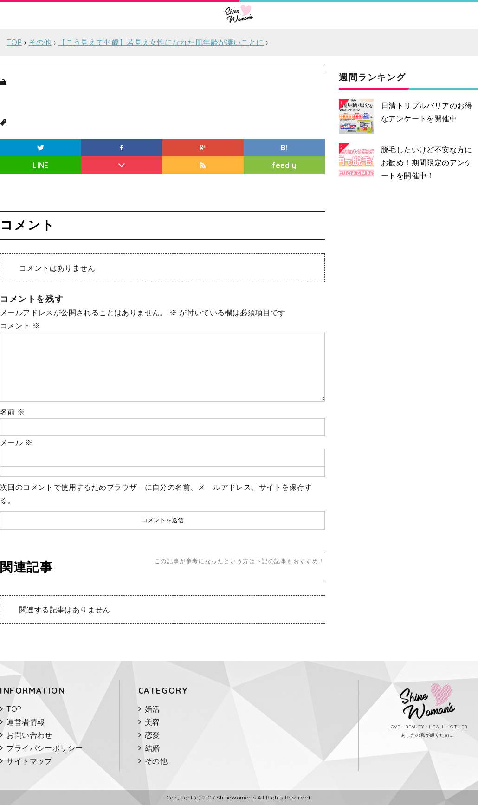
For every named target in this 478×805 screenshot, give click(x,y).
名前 (12, 411)
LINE (40, 165)
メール (16, 442)
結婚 (152, 748)
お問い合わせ (29, 735)
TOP (13, 709)
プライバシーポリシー (44, 748)
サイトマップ (29, 761)
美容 (152, 722)
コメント (20, 325)
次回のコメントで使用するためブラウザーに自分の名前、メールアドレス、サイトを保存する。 (156, 493)
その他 (156, 761)
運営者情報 (25, 722)
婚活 (152, 709)
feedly (284, 165)
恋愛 (152, 735)
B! (284, 147)
